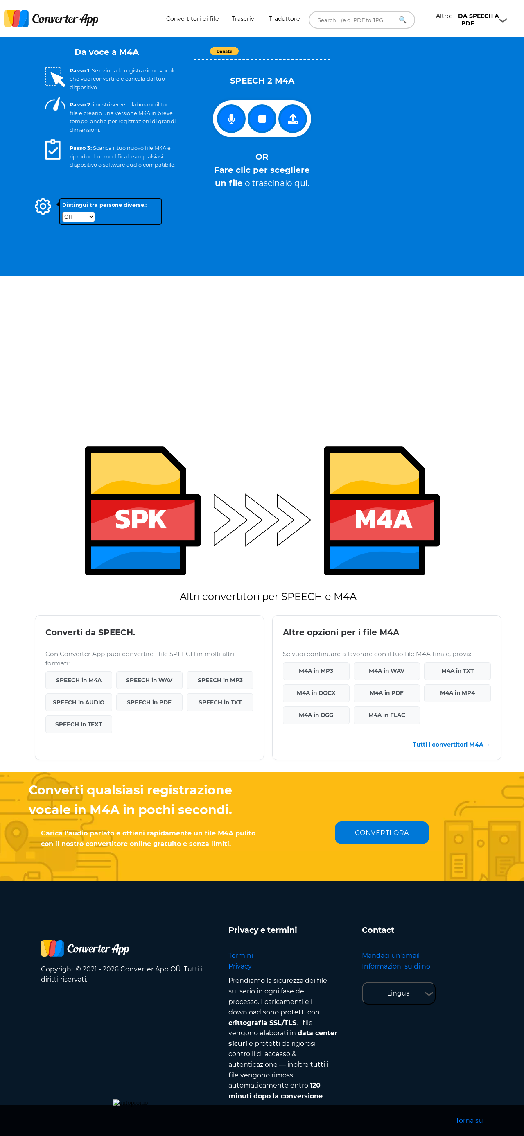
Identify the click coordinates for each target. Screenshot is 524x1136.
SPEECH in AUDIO (78, 702)
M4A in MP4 (457, 693)
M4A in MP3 (316, 671)
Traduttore (284, 19)
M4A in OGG (316, 715)
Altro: (467, 19)
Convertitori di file (192, 19)
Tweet (309, 55)
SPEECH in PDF (149, 702)
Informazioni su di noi (397, 966)
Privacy (240, 966)
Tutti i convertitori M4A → (452, 744)
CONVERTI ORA (382, 833)
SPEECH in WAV (149, 680)
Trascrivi (244, 19)
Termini (240, 955)
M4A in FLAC (386, 715)
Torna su (469, 1121)
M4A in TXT (457, 671)
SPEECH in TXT (220, 702)
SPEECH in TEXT (78, 724)
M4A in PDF (387, 693)
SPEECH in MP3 (220, 680)
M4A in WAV (386, 671)
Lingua (398, 993)
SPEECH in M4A (79, 680)
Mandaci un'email (391, 955)
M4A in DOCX (316, 693)
